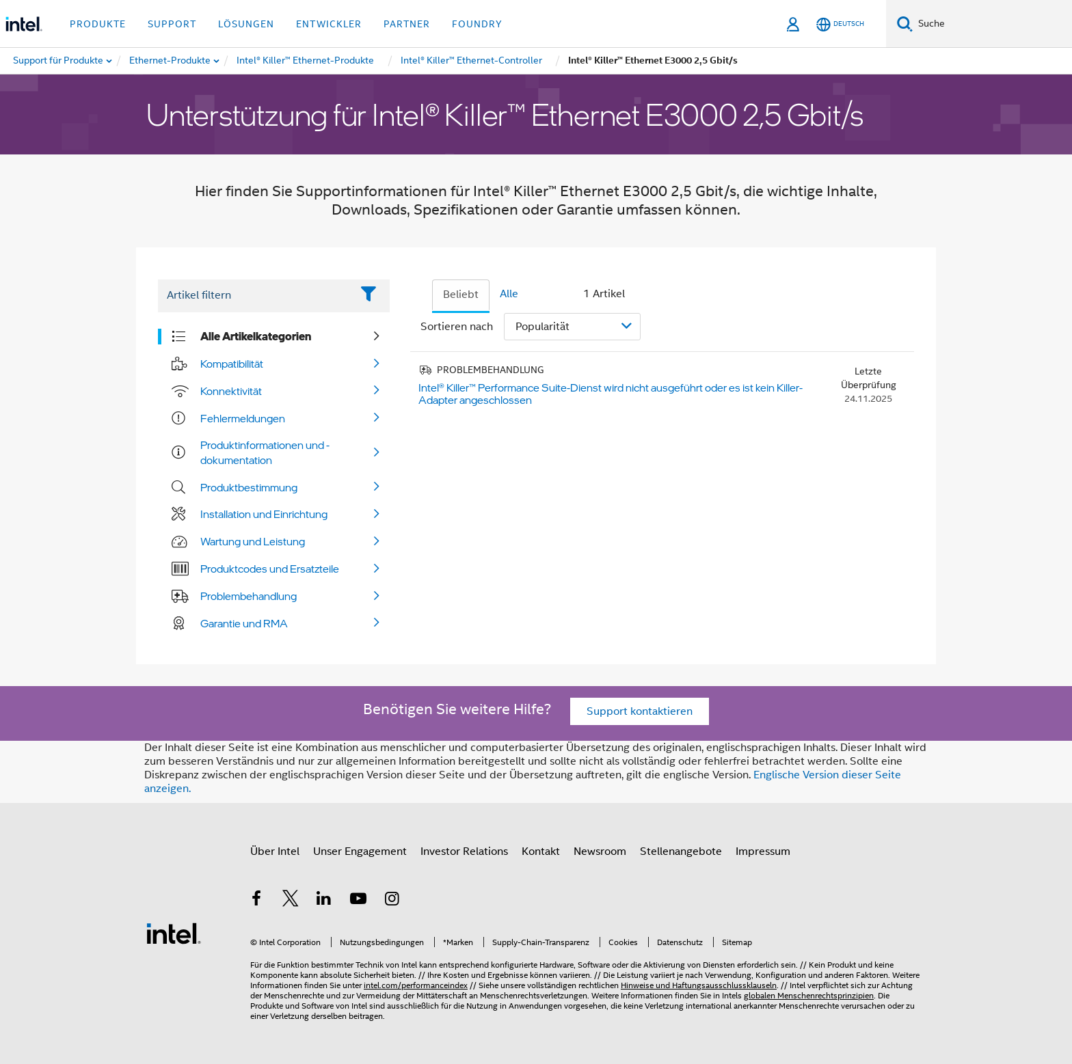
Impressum (763, 851)
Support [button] (172, 24)
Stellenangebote (681, 851)
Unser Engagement (360, 851)
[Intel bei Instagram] (391, 900)
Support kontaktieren (640, 711)
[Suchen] (905, 23)
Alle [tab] (509, 294)
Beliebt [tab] (461, 294)
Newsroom (600, 851)
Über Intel (274, 851)
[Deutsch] (840, 24)
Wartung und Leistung (252, 541)
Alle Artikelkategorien (255, 336)
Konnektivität (231, 391)
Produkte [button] (98, 24)
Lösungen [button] (246, 24)
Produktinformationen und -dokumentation (265, 452)
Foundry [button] (477, 24)
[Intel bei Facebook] (256, 900)
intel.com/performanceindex (416, 985)
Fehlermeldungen (242, 418)
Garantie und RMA (244, 623)
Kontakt (541, 851)
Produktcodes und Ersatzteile (269, 568)
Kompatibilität (231, 363)
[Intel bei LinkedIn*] (324, 900)
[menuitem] (170, 61)
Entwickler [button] (329, 24)
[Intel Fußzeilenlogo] (173, 933)
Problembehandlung (248, 596)
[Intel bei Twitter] (290, 900)
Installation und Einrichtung (263, 514)
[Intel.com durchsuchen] (992, 24)
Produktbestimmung (248, 487)
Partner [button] (407, 24)
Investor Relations (464, 851)
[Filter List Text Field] (254, 296)
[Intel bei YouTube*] (358, 900)
